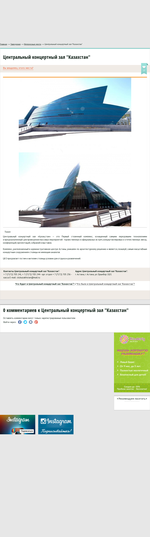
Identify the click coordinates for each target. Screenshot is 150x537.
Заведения (15, 44)
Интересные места (32, 44)
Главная (3, 44)
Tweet (7, 231)
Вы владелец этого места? (18, 68)
